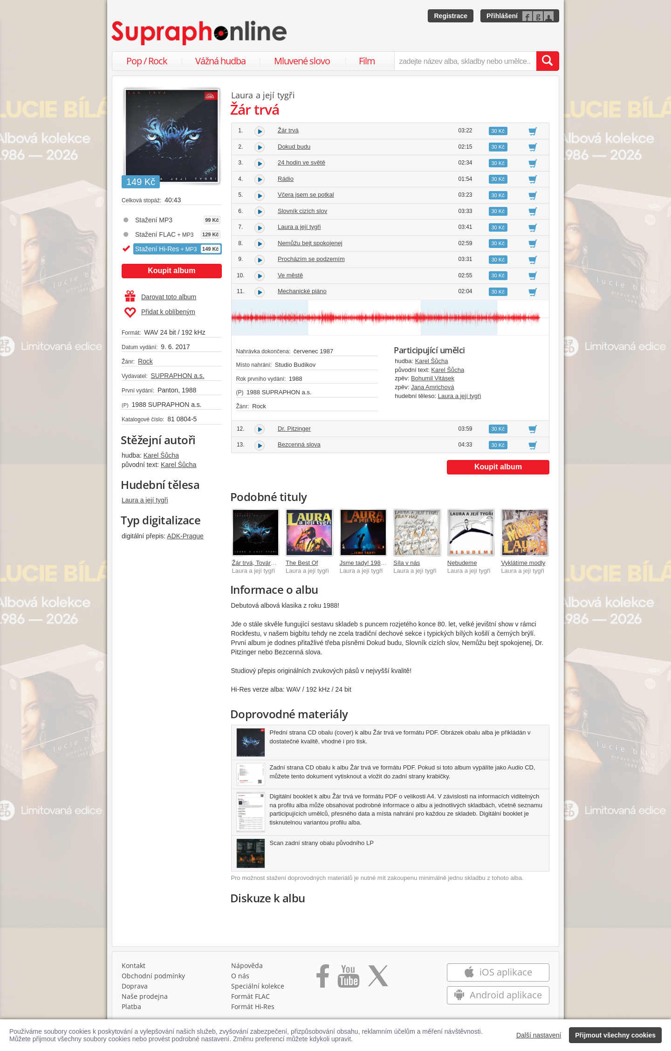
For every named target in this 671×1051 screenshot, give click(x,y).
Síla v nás (406, 562)
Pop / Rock (146, 61)
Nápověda (247, 965)
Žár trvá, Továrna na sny (264, 562)
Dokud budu (294, 146)
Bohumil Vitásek (432, 378)
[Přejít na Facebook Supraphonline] (322, 979)
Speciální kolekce (257, 986)
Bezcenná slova (299, 444)
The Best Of (302, 562)
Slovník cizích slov (302, 210)
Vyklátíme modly (523, 562)
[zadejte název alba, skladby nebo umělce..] (465, 61)
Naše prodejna (145, 996)
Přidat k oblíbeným (159, 312)
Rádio (286, 178)
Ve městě (290, 275)
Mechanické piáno (302, 291)
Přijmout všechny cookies (615, 1035)
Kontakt (133, 965)
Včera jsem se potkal (306, 194)
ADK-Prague (185, 536)
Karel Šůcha (161, 455)
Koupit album (171, 271)
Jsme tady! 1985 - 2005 (371, 562)
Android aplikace (498, 995)
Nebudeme (462, 562)
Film (367, 61)
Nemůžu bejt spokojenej (310, 243)
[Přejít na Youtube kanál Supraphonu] (348, 979)
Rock (145, 361)
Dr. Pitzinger (294, 428)
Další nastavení (538, 1035)
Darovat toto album (160, 297)
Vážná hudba (220, 61)
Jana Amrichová (432, 387)
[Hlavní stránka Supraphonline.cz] (200, 33)
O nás (240, 975)
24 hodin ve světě (301, 162)
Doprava (135, 986)
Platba (131, 1006)
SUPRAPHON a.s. (177, 375)
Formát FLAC (250, 996)
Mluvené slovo (302, 61)
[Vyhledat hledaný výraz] (547, 61)
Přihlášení (502, 16)
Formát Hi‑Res (253, 1006)
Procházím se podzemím (311, 258)
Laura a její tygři (145, 500)
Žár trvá (288, 130)
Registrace (450, 16)
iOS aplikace (498, 972)
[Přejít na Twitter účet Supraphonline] (378, 979)
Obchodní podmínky (153, 975)
